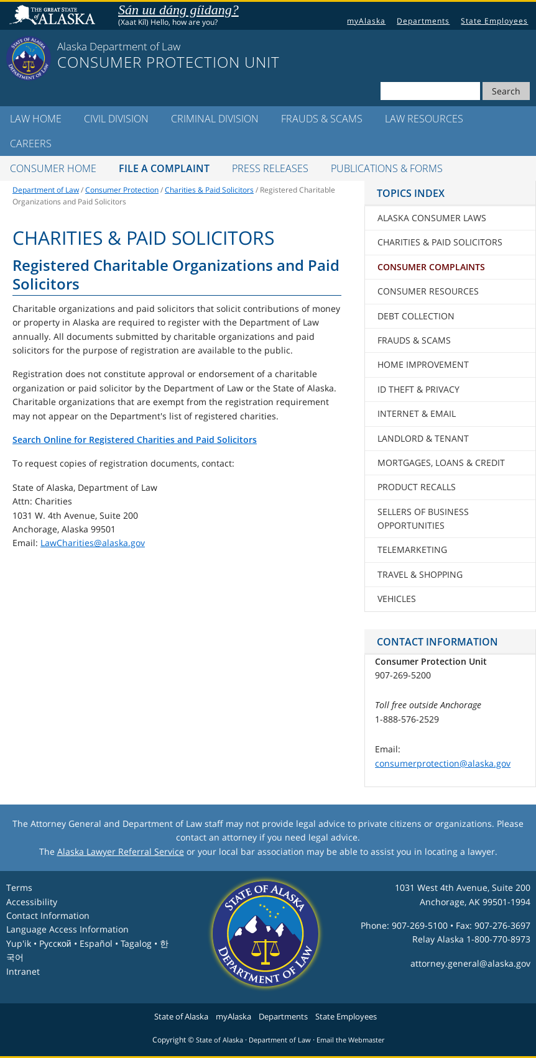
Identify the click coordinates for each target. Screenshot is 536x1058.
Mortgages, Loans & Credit (441, 462)
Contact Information (48, 915)
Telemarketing (412, 549)
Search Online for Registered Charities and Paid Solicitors (134, 439)
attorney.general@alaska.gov (470, 963)
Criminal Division (215, 118)
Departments (423, 21)
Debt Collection (416, 316)
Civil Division (116, 118)
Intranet (23, 971)
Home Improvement (423, 364)
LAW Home (36, 118)
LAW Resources (424, 118)
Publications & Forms (387, 168)
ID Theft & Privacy (418, 389)
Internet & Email (416, 413)
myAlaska (366, 21)
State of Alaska (54, 16)
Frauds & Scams (322, 118)
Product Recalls (416, 487)
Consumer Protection (122, 190)
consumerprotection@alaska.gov (443, 763)
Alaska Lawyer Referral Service (120, 851)
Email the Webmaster (350, 1040)
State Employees (494, 21)
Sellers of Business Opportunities (423, 518)
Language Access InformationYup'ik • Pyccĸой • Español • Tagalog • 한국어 (87, 943)
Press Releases (270, 168)
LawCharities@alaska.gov (92, 543)
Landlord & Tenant (423, 438)
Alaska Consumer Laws (431, 218)
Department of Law (45, 190)
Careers (31, 143)
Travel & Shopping (420, 574)
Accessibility (31, 902)
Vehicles (396, 598)
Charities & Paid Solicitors (209, 190)
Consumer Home (53, 168)
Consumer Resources (428, 291)
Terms (19, 887)
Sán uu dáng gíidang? (178, 9)
